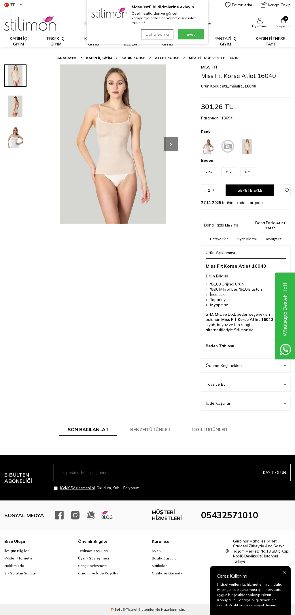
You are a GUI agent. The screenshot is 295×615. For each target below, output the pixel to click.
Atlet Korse (167, 58)
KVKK (156, 551)
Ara (203, 23)
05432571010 (229, 515)
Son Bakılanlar (88, 429)
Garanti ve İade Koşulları (98, 573)
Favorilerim (238, 5)
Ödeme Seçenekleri (246, 365)
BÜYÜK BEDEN (130, 41)
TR (13, 4)
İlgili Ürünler (209, 429)
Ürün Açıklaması (246, 252)
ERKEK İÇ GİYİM (56, 41)
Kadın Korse (133, 58)
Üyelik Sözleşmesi (93, 558)
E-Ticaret (130, 609)
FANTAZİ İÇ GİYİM (226, 41)
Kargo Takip (276, 5)
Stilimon (241, 330)
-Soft (116, 609)
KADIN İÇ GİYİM (18, 41)
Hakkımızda (14, 565)
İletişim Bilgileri (16, 551)
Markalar (159, 565)
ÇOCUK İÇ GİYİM (167, 41)
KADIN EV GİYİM (93, 41)
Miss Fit (209, 67)
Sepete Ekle (250, 190)
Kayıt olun (274, 472)
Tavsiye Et (273, 239)
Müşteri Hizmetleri (19, 558)
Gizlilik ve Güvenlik (167, 573)
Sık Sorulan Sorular (20, 573)
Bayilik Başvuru (164, 558)
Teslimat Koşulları (93, 551)
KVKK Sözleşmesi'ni (77, 487)
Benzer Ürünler (150, 429)
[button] (171, 144)
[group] (112, 144)
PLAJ (195, 41)
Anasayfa (66, 58)
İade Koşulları (246, 403)
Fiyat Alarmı (247, 239)
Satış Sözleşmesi (92, 565)
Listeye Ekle (219, 239)
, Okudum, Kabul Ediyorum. (97, 487)
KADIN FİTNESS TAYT (270, 41)
